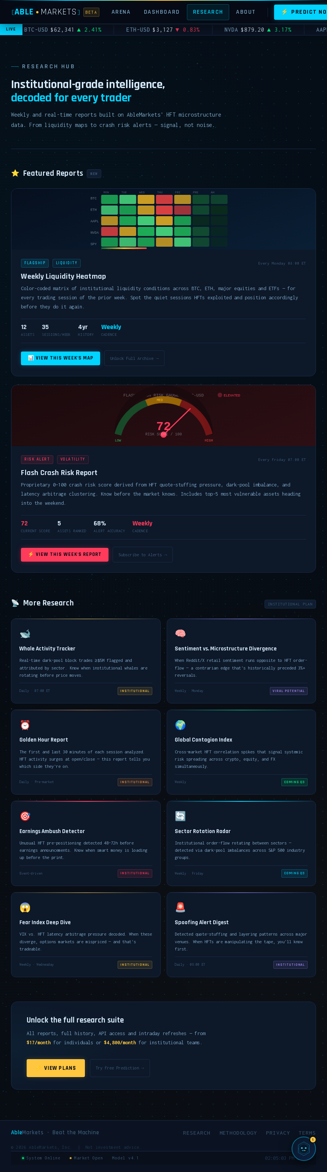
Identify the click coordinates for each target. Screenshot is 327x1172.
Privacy (278, 1133)
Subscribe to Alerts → (142, 554)
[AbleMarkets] (55, 12)
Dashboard (162, 12)
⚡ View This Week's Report (65, 554)
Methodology (238, 1133)
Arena (121, 12)
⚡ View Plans (55, 1068)
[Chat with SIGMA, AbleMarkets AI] (304, 1149)
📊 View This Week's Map (60, 358)
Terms (307, 1133)
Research (208, 12)
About (246, 12)
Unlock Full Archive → (134, 358)
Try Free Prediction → (120, 1067)
